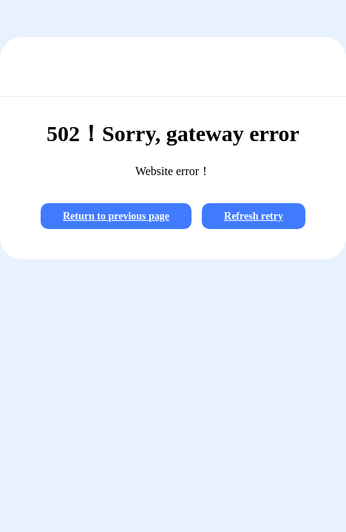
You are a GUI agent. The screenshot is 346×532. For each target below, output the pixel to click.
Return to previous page (116, 216)
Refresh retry (253, 216)
